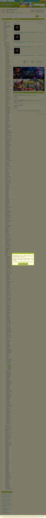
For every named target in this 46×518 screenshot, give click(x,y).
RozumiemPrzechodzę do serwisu (23, 264)
